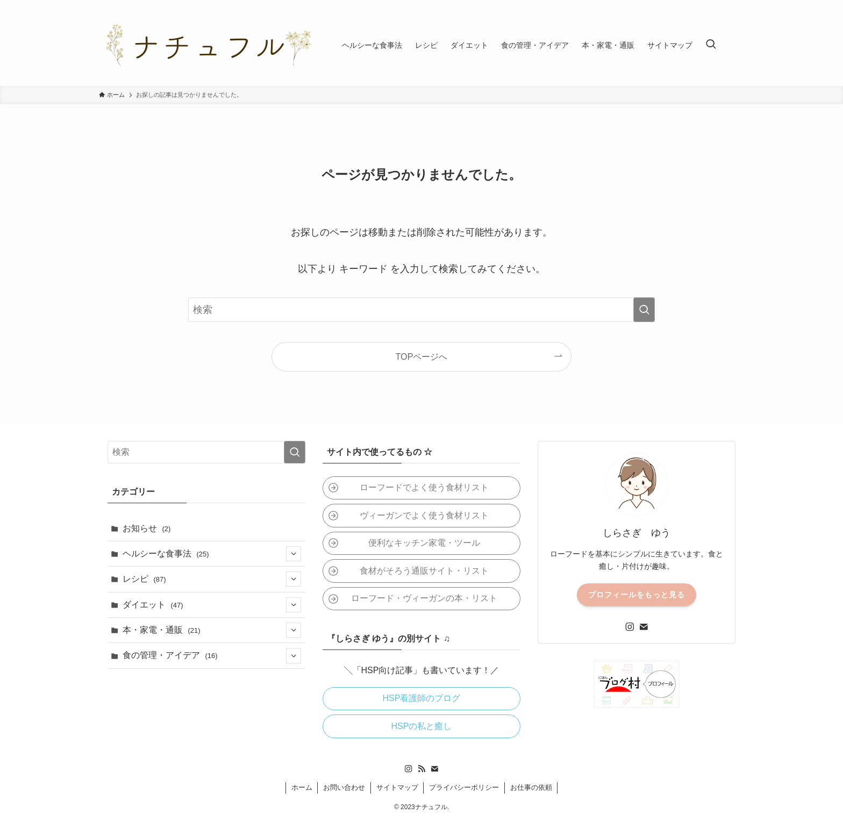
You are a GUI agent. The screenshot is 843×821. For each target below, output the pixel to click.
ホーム (301, 787)
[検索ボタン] (711, 45)
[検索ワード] (421, 309)
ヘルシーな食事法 (212, 553)
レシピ (212, 579)
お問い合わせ (344, 787)
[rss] (421, 769)
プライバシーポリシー (464, 787)
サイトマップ (397, 787)
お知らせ (146, 528)
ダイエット (212, 604)
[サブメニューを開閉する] (293, 553)
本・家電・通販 (212, 630)
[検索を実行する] (644, 309)
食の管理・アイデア (212, 655)
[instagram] (629, 627)
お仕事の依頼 (531, 787)
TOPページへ (422, 356)
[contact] (643, 627)
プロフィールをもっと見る (636, 594)
